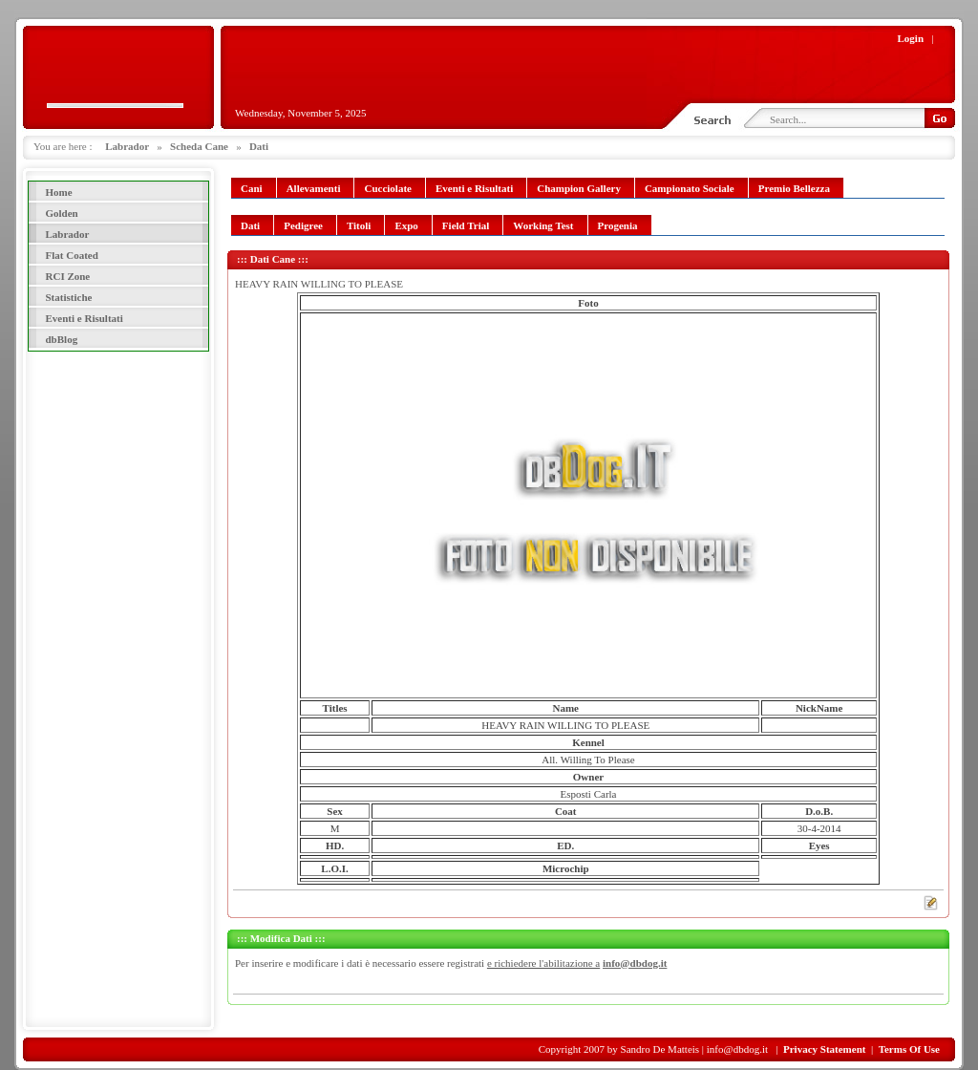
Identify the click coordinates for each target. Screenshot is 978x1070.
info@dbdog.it (635, 963)
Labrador (127, 146)
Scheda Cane (199, 146)
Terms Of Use (909, 1049)
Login (911, 38)
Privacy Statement (824, 1049)
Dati (258, 146)
